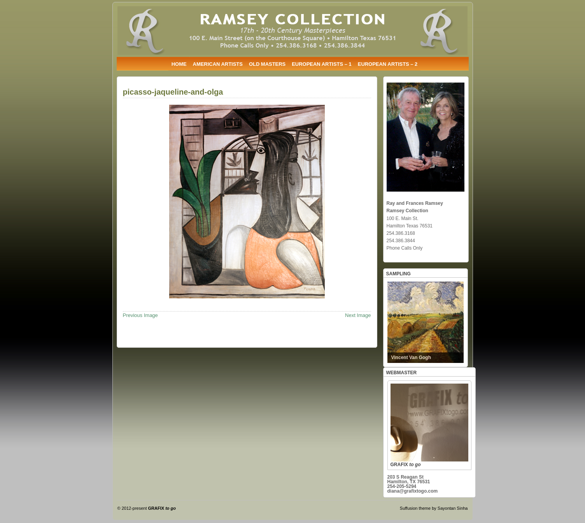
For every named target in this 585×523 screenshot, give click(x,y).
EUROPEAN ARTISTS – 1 (322, 64)
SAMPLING (398, 273)
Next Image (358, 315)
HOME (179, 64)
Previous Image (140, 315)
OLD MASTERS (267, 64)
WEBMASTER (401, 372)
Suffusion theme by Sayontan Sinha (434, 508)
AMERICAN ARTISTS (218, 64)
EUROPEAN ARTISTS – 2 (388, 64)
